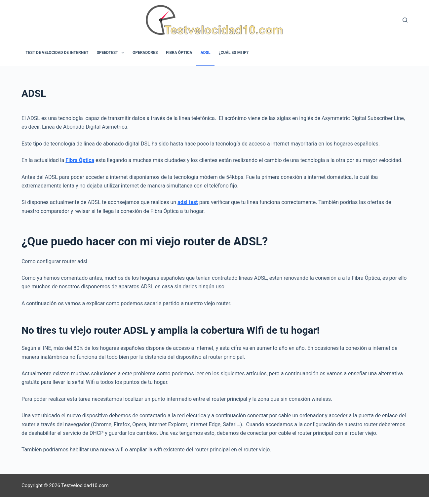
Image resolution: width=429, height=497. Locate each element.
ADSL (206, 52)
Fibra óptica (179, 52)
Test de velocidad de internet (56, 52)
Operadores (145, 52)
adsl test (187, 202)
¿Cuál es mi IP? (233, 52)
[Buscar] (405, 20)
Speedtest (112, 53)
